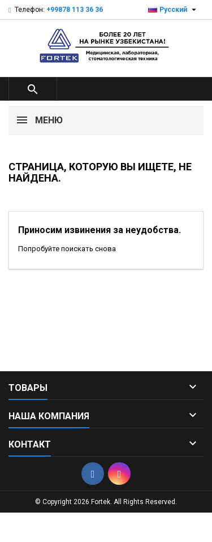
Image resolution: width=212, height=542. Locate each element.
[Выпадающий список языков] (173, 9)
